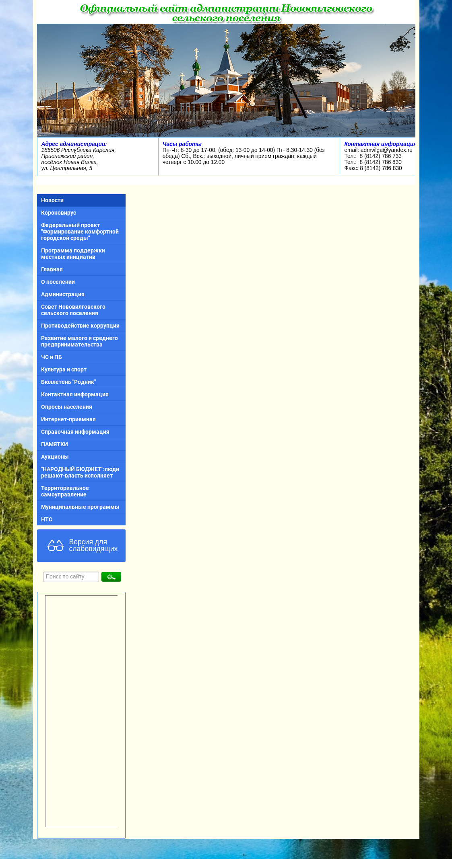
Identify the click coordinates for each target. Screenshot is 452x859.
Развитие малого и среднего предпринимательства (79, 341)
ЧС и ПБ (51, 357)
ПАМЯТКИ (54, 444)
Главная (52, 269)
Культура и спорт (64, 369)
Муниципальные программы (80, 507)
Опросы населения (66, 407)
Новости (52, 200)
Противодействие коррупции (80, 325)
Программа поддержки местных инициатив (73, 253)
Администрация (63, 294)
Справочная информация (75, 431)
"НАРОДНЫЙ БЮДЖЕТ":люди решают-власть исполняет (80, 472)
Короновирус (58, 212)
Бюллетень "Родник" (68, 382)
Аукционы (55, 456)
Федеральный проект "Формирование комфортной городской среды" (80, 231)
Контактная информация (75, 394)
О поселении (58, 282)
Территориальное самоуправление (65, 491)
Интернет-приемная (68, 419)
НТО (47, 519)
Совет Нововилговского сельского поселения (73, 309)
